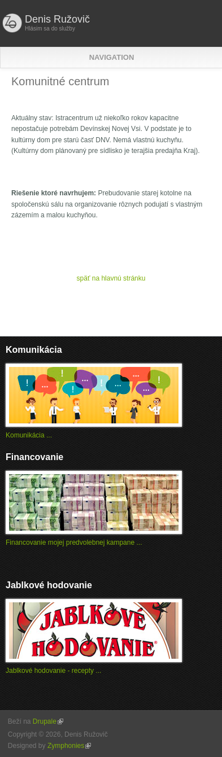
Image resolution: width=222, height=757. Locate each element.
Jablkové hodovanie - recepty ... (53, 671)
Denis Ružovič (57, 19)
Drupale (48, 721)
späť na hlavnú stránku (111, 278)
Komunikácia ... (29, 435)
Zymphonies (69, 746)
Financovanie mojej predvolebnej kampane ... (74, 542)
